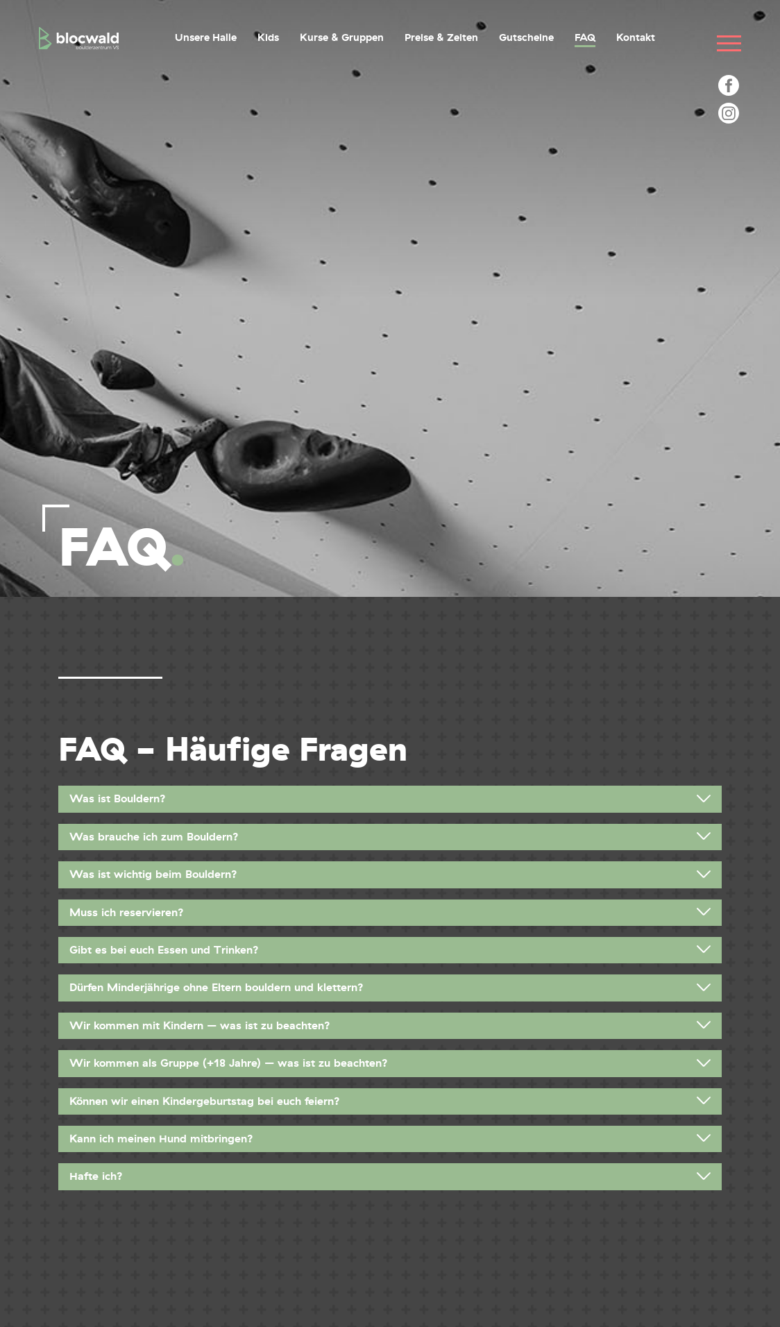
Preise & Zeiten (441, 37)
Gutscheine (526, 37)
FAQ (585, 37)
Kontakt (635, 37)
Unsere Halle (206, 37)
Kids (268, 37)
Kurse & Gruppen (342, 37)
